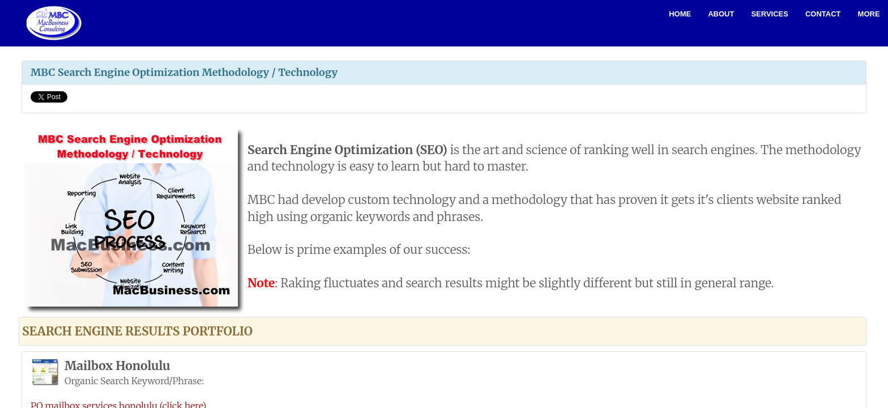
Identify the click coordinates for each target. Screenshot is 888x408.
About (721, 14)
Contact (823, 14)
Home (680, 14)
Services (769, 14)
